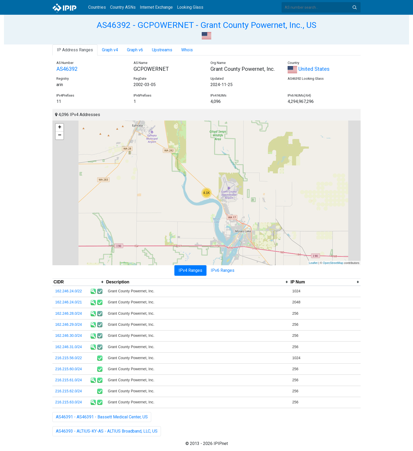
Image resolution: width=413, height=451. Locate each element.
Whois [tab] (187, 49)
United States (309, 69)
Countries (97, 7)
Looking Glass (190, 7)
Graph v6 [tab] (135, 49)
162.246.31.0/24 (68, 347)
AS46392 (66, 69)
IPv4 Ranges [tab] (190, 270)
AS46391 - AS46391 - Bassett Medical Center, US (102, 416)
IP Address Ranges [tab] (75, 49)
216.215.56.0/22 (68, 358)
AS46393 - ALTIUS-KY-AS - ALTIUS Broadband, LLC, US (107, 431)
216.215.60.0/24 (68, 369)
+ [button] (59, 128)
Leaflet (313, 262)
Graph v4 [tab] (110, 49)
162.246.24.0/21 (68, 302)
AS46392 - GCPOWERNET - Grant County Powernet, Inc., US (206, 25)
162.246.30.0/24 (68, 335)
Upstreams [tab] (162, 49)
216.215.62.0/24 (68, 391)
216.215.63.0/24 (68, 402)
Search (354, 7)
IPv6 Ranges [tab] (222, 270)
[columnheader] (78, 282)
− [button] (59, 135)
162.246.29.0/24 (68, 324)
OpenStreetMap (333, 262)
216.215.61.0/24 (68, 380)
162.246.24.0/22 (68, 291)
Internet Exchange (156, 7)
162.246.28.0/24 (68, 313)
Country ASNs (123, 7)
